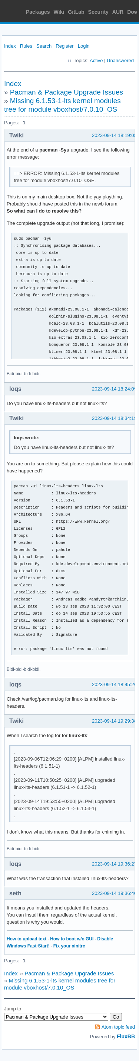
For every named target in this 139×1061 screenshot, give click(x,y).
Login (84, 46)
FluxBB (126, 1036)
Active (96, 60)
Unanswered (120, 60)
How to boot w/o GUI (71, 938)
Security (98, 12)
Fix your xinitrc (69, 946)
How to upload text (26, 938)
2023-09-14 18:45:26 (114, 684)
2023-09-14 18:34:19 (114, 418)
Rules (26, 46)
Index (10, 46)
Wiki (59, 12)
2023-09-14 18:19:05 (114, 135)
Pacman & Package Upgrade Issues (66, 92)
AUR (117, 12)
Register (64, 46)
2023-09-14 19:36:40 (114, 893)
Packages (38, 12)
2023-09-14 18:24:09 (114, 389)
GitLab (76, 12)
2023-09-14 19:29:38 (114, 721)
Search (44, 46)
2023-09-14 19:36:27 (114, 864)
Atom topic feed (118, 1027)
